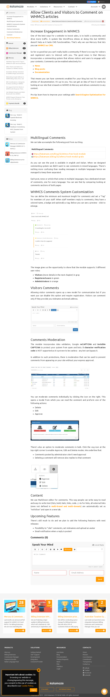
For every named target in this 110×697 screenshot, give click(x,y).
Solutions (45, 7)
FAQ (58, 666)
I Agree (33, 690)
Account (95, 7)
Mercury (7, 655)
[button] (16, 46)
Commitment (87, 662)
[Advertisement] (68, 120)
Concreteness (87, 659)
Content (9, 37)
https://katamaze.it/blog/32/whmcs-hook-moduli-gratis (59, 159)
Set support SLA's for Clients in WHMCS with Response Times (15, 90)
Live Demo (60, 655)
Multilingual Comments (15, 24)
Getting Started (36, 655)
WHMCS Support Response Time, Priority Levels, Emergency (15, 100)
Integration (34, 662)
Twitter (86, 673)
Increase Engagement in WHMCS (15, 20)
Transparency (87, 664)
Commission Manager (12, 659)
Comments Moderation (14, 34)
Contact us (86, 666)
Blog (58, 657)
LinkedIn (87, 677)
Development (35, 659)
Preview (68, 552)
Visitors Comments (13, 31)
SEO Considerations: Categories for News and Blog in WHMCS (15, 85)
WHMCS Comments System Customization (16, 27)
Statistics (60, 669)
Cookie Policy (27, 686)
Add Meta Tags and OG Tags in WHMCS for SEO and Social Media (16, 64)
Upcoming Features (13, 40)
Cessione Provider (37, 664)
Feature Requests (62, 662)
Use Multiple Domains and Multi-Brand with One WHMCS (15, 95)
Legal (58, 671)
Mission (85, 657)
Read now (20, 633)
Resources (59, 7)
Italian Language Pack (12, 664)
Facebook (87, 675)
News (58, 664)
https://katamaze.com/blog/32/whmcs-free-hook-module (60, 156)
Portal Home (35, 23)
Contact (72, 7)
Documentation (45, 23)
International (65, 692)
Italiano (101, 2)
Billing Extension (10, 657)
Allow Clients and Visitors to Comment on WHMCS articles (14, 70)
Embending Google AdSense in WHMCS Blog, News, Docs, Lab (15, 80)
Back (32, 27)
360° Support (35, 657)
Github (86, 670)
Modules (32, 7)
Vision (85, 655)
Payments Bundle (10, 662)
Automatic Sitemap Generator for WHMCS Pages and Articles (15, 75)
